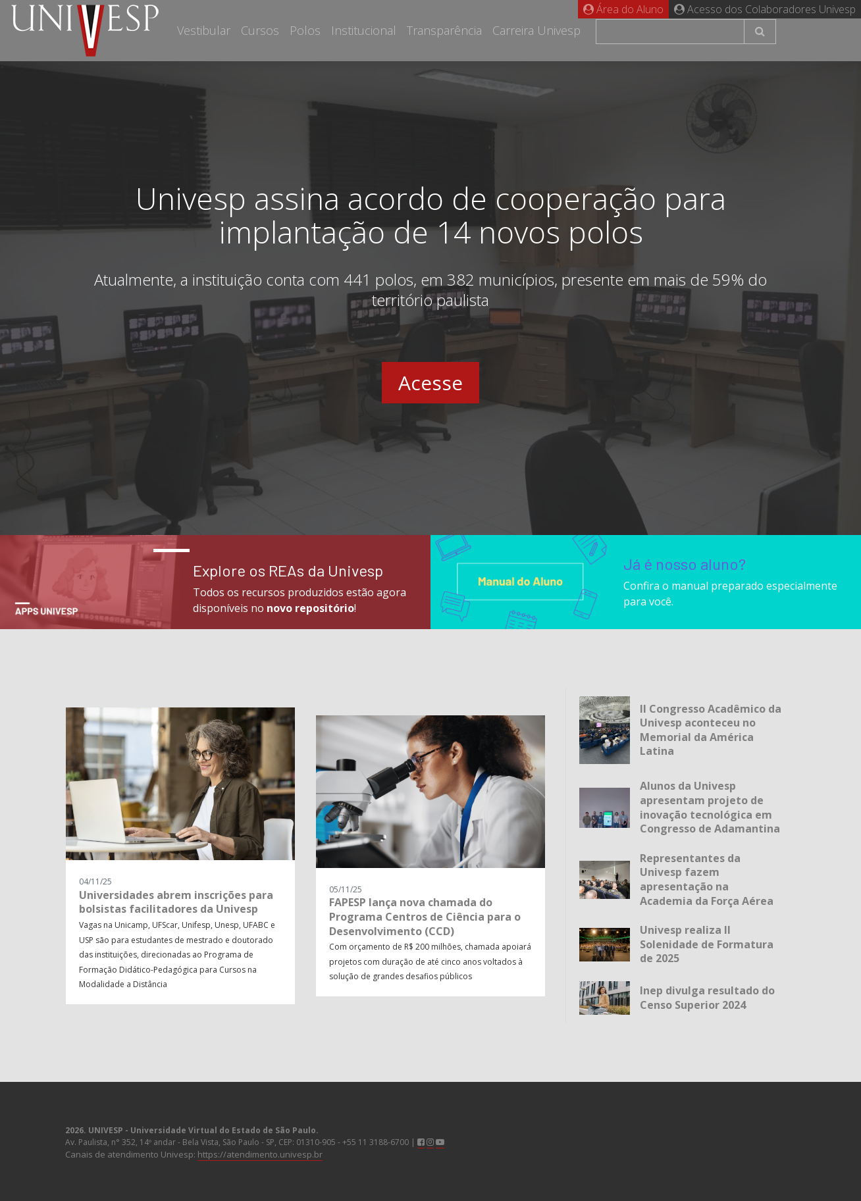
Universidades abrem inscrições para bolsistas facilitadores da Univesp (176, 902)
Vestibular (203, 30)
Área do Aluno (623, 9)
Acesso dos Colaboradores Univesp (765, 9)
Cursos (260, 30)
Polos (305, 30)
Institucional (363, 30)
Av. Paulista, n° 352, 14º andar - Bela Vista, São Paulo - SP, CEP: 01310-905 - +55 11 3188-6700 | (254, 1136)
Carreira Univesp (536, 30)
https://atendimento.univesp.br (260, 1154)
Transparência (444, 30)
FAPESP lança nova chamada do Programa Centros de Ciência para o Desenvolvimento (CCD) (425, 916)
